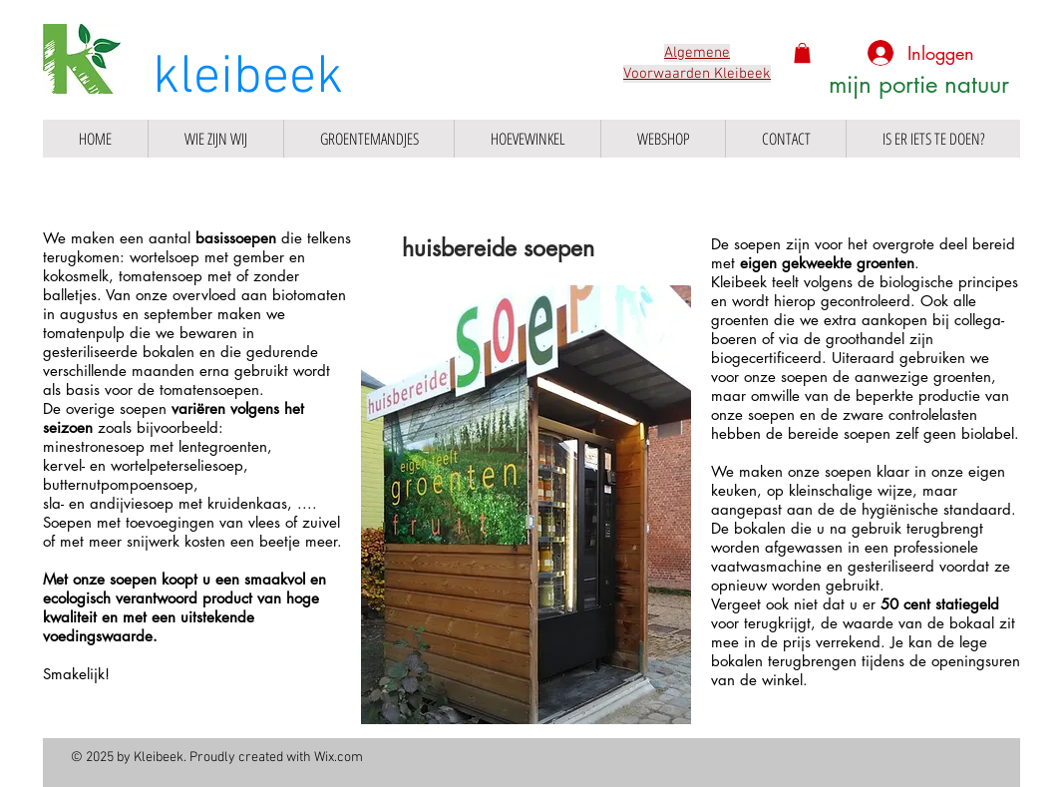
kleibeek (248, 78)
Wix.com (338, 757)
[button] (802, 53)
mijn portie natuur (919, 84)
